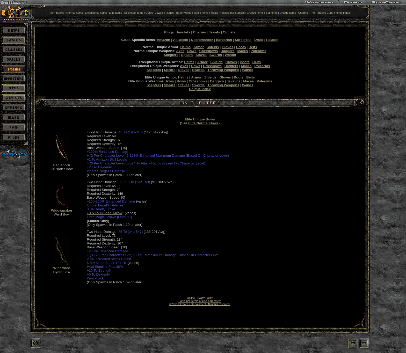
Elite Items (115, 12)
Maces (242, 51)
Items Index (343, 12)
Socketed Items (133, 12)
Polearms (258, 51)
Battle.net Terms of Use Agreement (199, 300)
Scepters (171, 55)
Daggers (227, 51)
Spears (187, 55)
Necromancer (202, 40)
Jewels (159, 12)
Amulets (183, 32)
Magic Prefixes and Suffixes (228, 12)
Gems (149, 12)
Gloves (227, 47)
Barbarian (224, 40)
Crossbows (208, 51)
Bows (192, 51)
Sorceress (243, 40)
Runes (170, 12)
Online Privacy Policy (200, 297)
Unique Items (288, 12)
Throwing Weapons (223, 70)
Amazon (163, 40)
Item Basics (57, 12)
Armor (198, 47)
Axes (180, 51)
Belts (253, 47)
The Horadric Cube (321, 12)
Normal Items (74, 12)
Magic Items (200, 12)
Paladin (272, 40)
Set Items (271, 12)
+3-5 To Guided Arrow (104, 213)
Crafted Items (255, 12)
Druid (258, 40)
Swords (215, 55)
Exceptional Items (96, 12)
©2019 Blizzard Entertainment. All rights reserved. (199, 304)
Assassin (180, 40)
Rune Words (183, 12)
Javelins (234, 81)
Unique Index (200, 89)
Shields (213, 47)
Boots (241, 47)
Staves (201, 55)
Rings (169, 32)
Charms (303, 12)
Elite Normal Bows (203, 123)
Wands (230, 55)
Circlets (229, 32)
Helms (185, 47)
